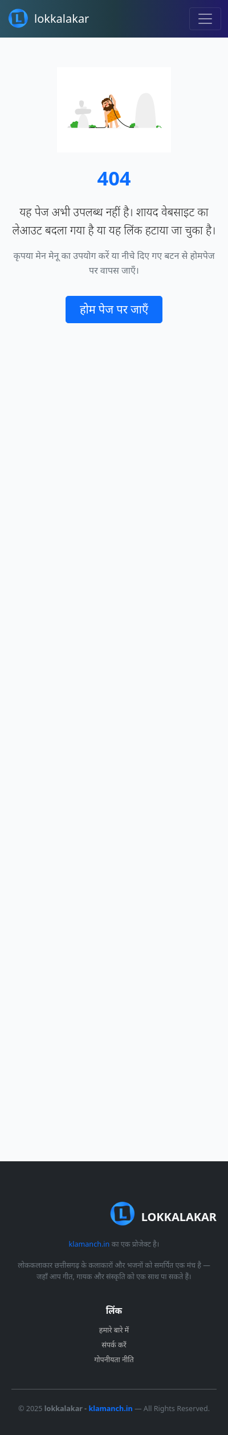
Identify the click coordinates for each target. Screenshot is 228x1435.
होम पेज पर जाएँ (114, 309)
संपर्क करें (113, 1345)
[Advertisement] (114, 741)
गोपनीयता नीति (113, 1359)
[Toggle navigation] (205, 18)
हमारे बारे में (114, 1330)
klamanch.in (88, 1244)
